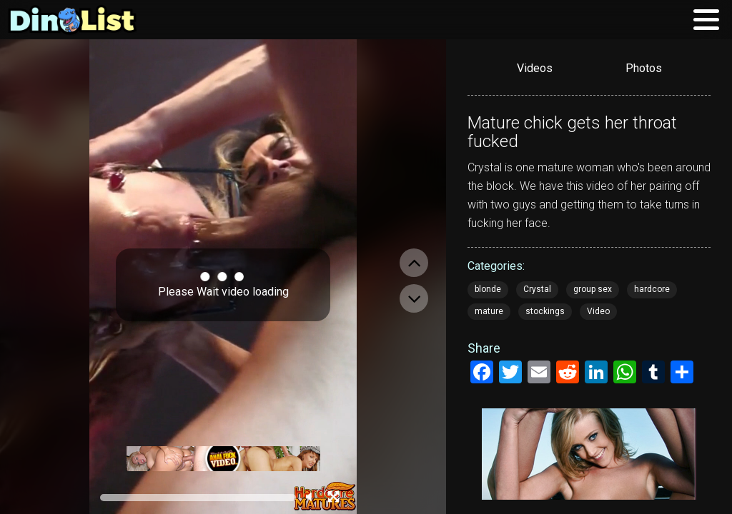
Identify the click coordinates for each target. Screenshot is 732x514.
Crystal (537, 289)
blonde (488, 289)
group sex (592, 289)
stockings (545, 311)
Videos (535, 68)
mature (489, 311)
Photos (643, 68)
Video (598, 311)
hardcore (652, 289)
